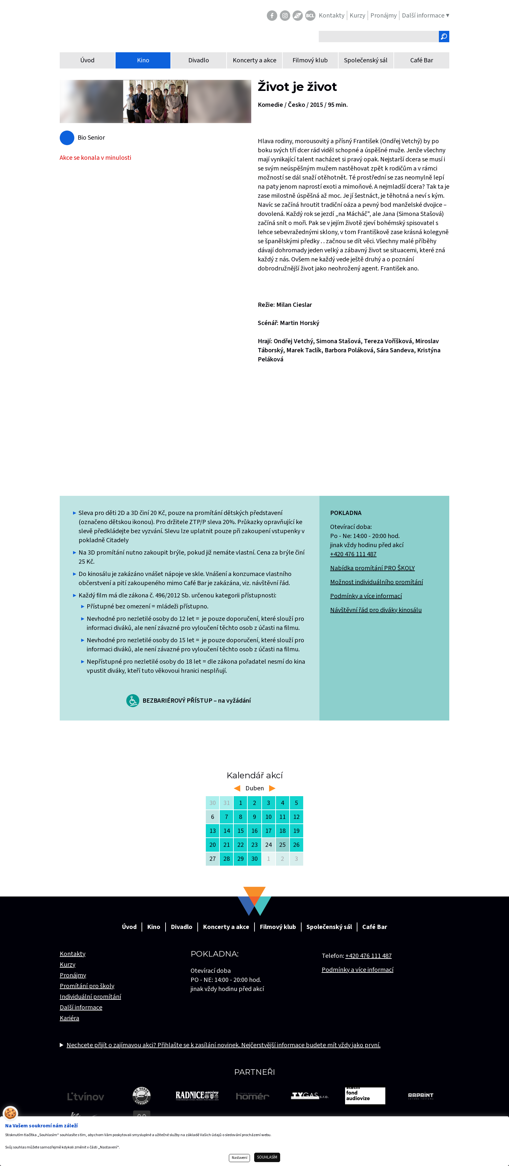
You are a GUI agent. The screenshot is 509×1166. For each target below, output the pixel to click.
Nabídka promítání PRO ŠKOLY (372, 568)
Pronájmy (73, 975)
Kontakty (72, 954)
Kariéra (69, 1018)
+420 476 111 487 (353, 554)
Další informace (81, 1007)
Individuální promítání (90, 996)
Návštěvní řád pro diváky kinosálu (376, 610)
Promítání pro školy (87, 986)
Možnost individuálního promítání (376, 582)
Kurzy (67, 964)
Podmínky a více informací (366, 596)
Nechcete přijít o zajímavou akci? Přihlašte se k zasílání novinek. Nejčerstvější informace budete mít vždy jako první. (223, 1045)
